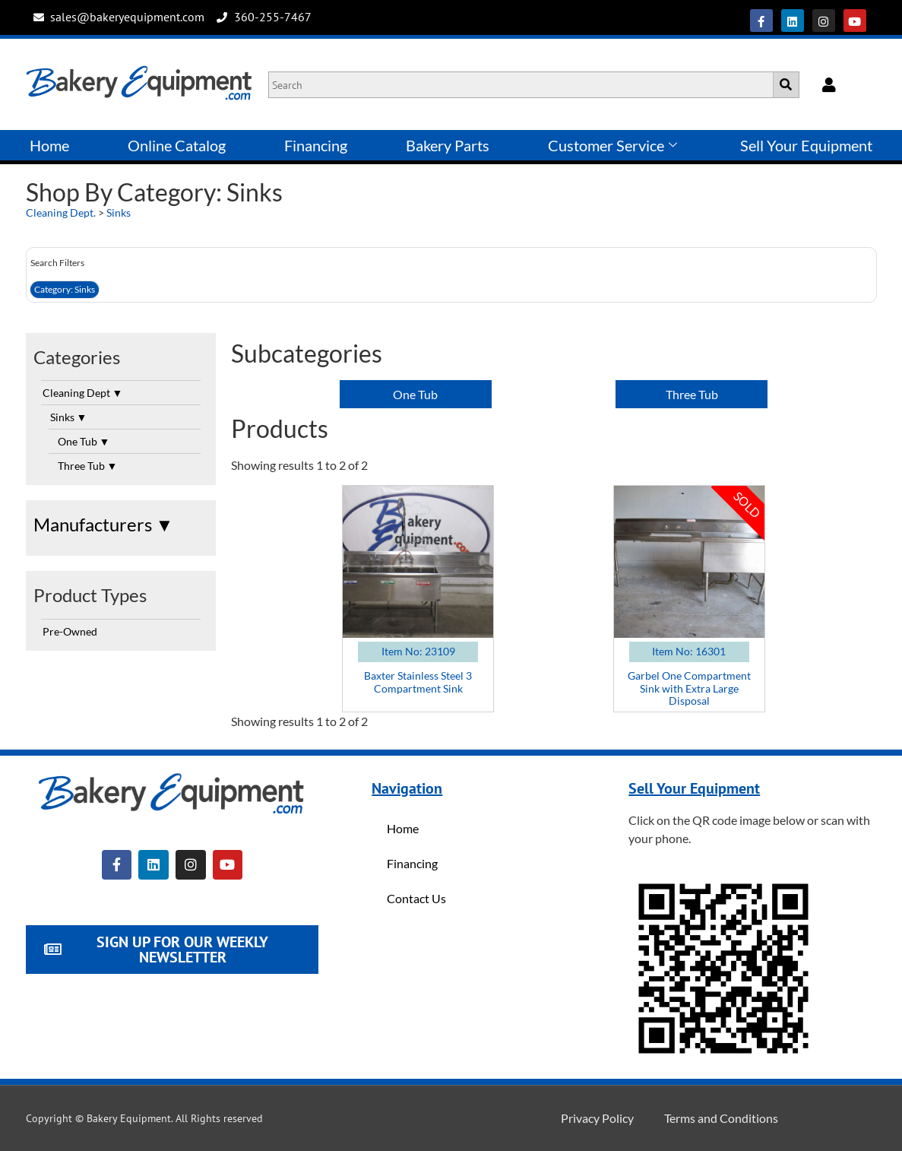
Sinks (118, 212)
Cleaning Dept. (61, 212)
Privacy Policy (597, 1118)
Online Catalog (177, 145)
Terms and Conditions (721, 1118)
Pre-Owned (70, 631)
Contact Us (416, 898)
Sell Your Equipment (806, 145)
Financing (315, 145)
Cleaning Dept (83, 392)
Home (49, 145)
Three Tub (88, 465)
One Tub (84, 441)
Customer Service (612, 145)
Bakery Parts (447, 145)
